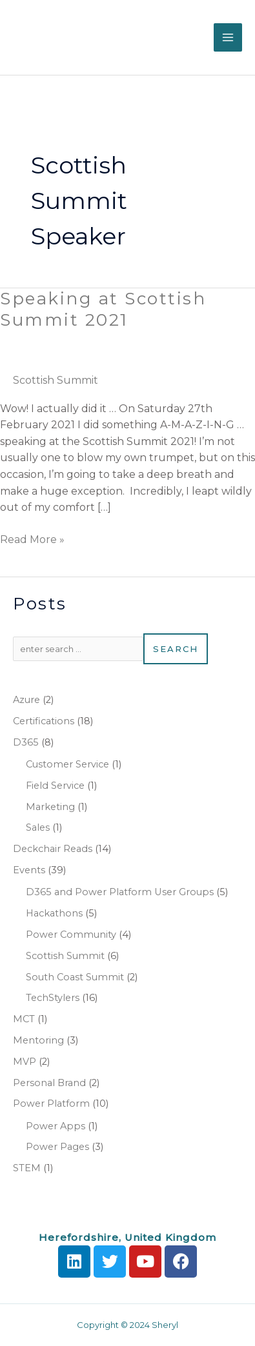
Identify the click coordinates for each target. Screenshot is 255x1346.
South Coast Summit (75, 977)
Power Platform (51, 1103)
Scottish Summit (55, 380)
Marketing (50, 807)
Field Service (55, 785)
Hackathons (54, 913)
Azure (26, 700)
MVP (24, 1061)
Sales (38, 827)
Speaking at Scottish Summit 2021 (103, 309)
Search (175, 649)
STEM (27, 1168)
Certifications (43, 721)
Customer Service (67, 764)
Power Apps (55, 1126)
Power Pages (57, 1147)
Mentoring (38, 1040)
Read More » (32, 538)
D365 (26, 742)
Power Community (71, 934)
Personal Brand (49, 1083)
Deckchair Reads (52, 849)
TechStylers (52, 998)
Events (29, 870)
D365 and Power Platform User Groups (120, 892)
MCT (24, 1019)
